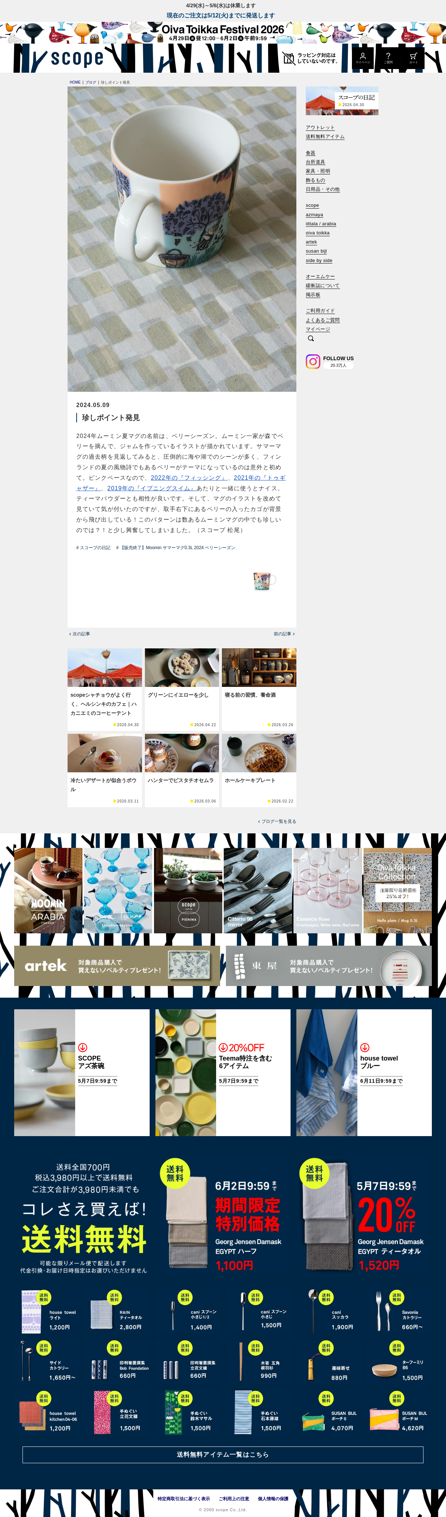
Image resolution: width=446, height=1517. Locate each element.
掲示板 (313, 294)
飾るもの (315, 180)
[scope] (75, 58)
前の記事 (282, 633)
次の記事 (81, 633)
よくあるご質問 (323, 320)
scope (312, 205)
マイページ (318, 329)
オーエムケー (320, 276)
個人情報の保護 (273, 1498)
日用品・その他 (323, 189)
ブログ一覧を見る (278, 821)
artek (311, 242)
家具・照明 (318, 171)
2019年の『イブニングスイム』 (152, 488)
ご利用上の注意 (234, 1498)
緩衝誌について (323, 285)
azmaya (314, 214)
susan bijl (316, 251)
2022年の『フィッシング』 (189, 478)
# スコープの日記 (93, 547)
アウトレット (320, 127)
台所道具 (315, 162)
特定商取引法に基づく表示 (184, 1498)
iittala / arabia (321, 223)
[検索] (311, 339)
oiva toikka (318, 233)
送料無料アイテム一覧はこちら (223, 1454)
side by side (319, 260)
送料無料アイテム (325, 136)
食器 (311, 153)
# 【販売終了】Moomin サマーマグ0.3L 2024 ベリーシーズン (175, 547)
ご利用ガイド (320, 310)
